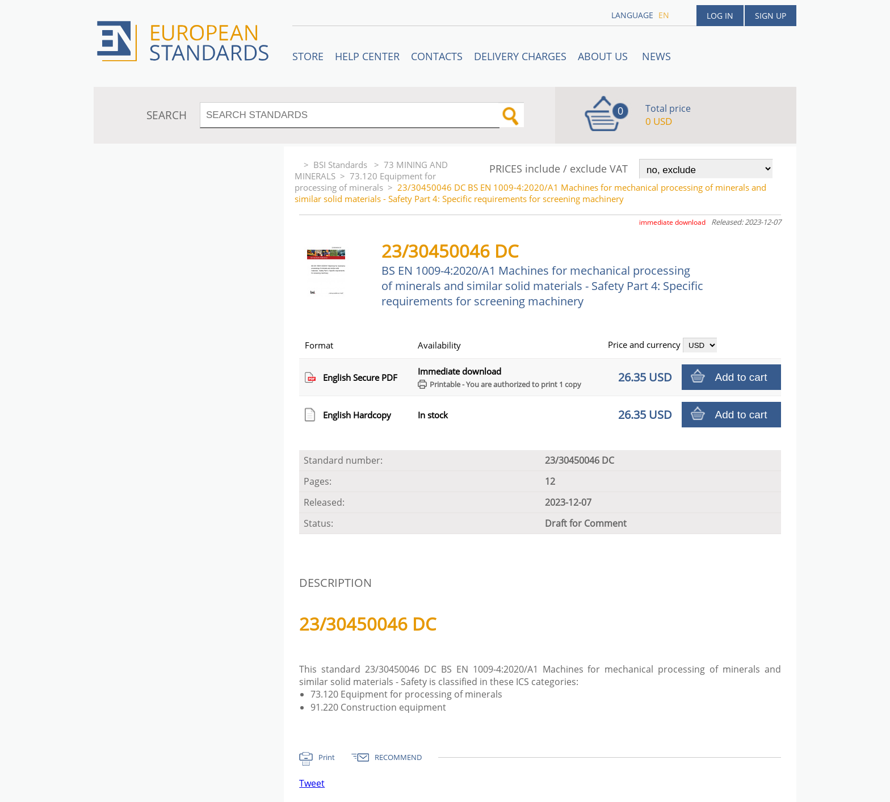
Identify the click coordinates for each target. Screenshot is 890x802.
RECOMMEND (398, 757)
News (656, 56)
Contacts (437, 56)
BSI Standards (341, 164)
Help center (367, 56)
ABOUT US (604, 56)
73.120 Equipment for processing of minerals (365, 181)
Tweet (312, 783)
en (663, 15)
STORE (308, 56)
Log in (720, 15)
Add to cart (741, 377)
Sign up (770, 15)
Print (326, 757)
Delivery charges (520, 56)
